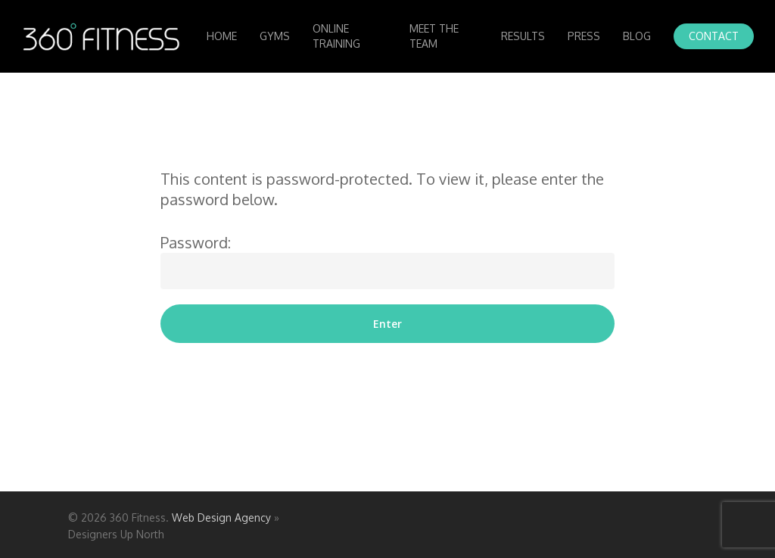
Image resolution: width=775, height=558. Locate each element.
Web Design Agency (221, 517)
